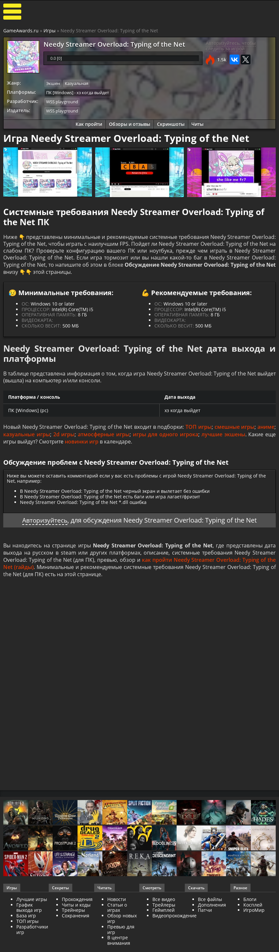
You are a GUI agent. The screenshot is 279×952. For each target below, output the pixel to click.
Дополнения (212, 908)
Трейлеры (163, 908)
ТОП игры (198, 429)
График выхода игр (29, 911)
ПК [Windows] (59, 92)
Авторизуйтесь (45, 522)
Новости (116, 902)
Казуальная (76, 83)
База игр (26, 919)
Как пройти (89, 123)
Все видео (163, 902)
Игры (50, 30)
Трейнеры (73, 913)
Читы (197, 123)
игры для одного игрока (165, 437)
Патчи (205, 913)
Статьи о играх (117, 911)
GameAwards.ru (21, 30)
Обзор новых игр (122, 922)
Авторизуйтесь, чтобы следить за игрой (231, 46)
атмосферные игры (104, 437)
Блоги (249, 902)
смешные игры (235, 429)
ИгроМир (254, 913)
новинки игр (81, 444)
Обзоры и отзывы (129, 123)
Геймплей (163, 913)
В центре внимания (118, 944)
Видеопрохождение (174, 919)
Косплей (252, 908)
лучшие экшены (223, 437)
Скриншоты (170, 123)
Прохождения (77, 902)
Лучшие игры (31, 902)
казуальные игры (26, 437)
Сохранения (75, 919)
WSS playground (62, 101)
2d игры (64, 437)
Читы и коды (76, 908)
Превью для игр (120, 933)
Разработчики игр (32, 933)
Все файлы (210, 902)
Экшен (53, 83)
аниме (265, 429)
